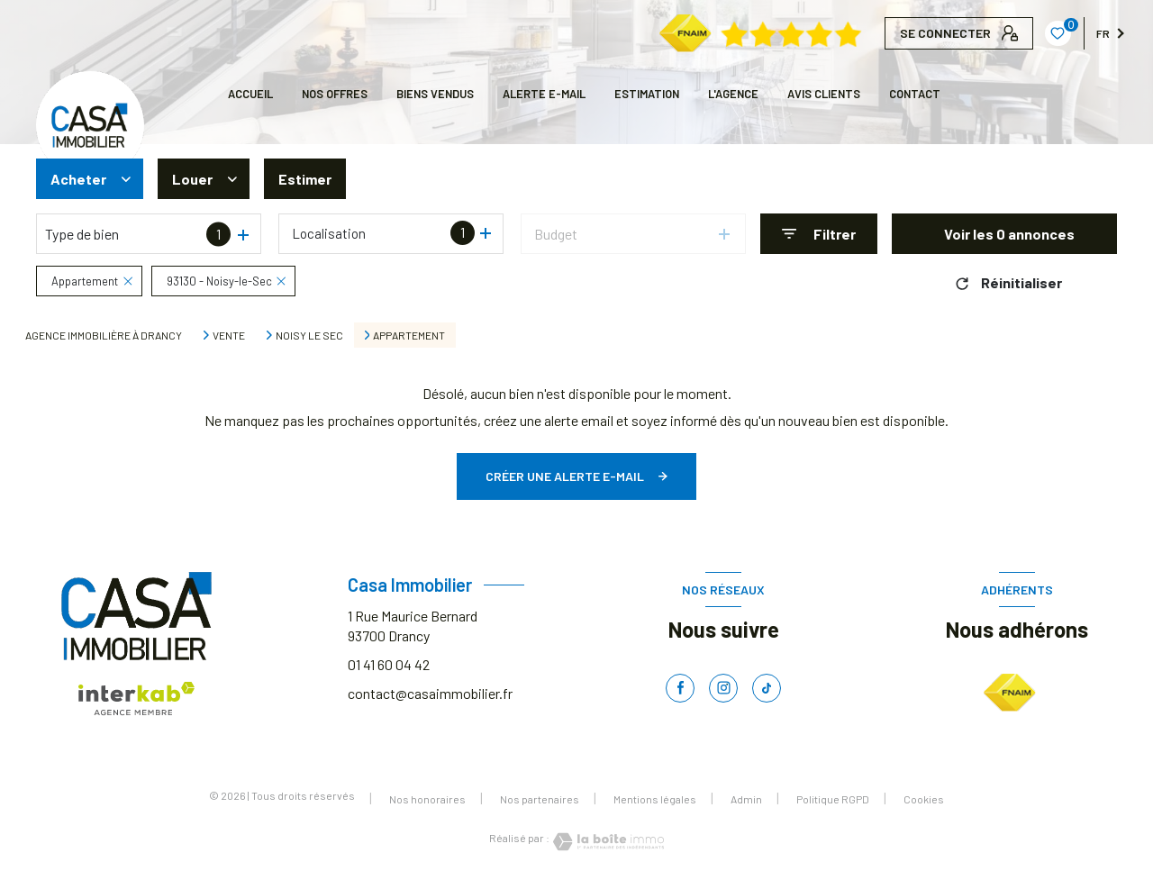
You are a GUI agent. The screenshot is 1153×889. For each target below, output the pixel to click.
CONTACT (914, 93)
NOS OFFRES (335, 93)
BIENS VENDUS (435, 93)
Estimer (304, 178)
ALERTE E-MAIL (544, 93)
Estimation (646, 93)
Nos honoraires (427, 799)
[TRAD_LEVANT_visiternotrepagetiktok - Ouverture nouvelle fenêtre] (766, 688)
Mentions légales (654, 799)
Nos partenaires (539, 799)
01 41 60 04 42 (389, 664)
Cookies (923, 799)
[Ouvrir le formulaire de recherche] (818, 233)
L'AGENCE (733, 93)
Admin (746, 799)
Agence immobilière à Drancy (103, 335)
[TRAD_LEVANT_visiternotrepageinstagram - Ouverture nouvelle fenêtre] (723, 688)
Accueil (250, 93)
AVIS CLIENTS (823, 93)
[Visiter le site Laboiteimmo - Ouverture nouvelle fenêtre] (607, 841)
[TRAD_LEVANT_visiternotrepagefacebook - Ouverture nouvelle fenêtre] (680, 688)
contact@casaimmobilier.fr (430, 693)
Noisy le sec (309, 335)
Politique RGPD (832, 799)
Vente (229, 335)
